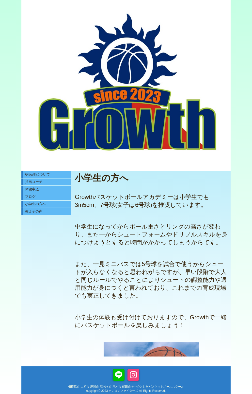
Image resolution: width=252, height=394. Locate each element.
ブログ (30, 196)
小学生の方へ (35, 204)
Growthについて (37, 174)
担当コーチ (33, 182)
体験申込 (32, 189)
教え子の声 (33, 211)
